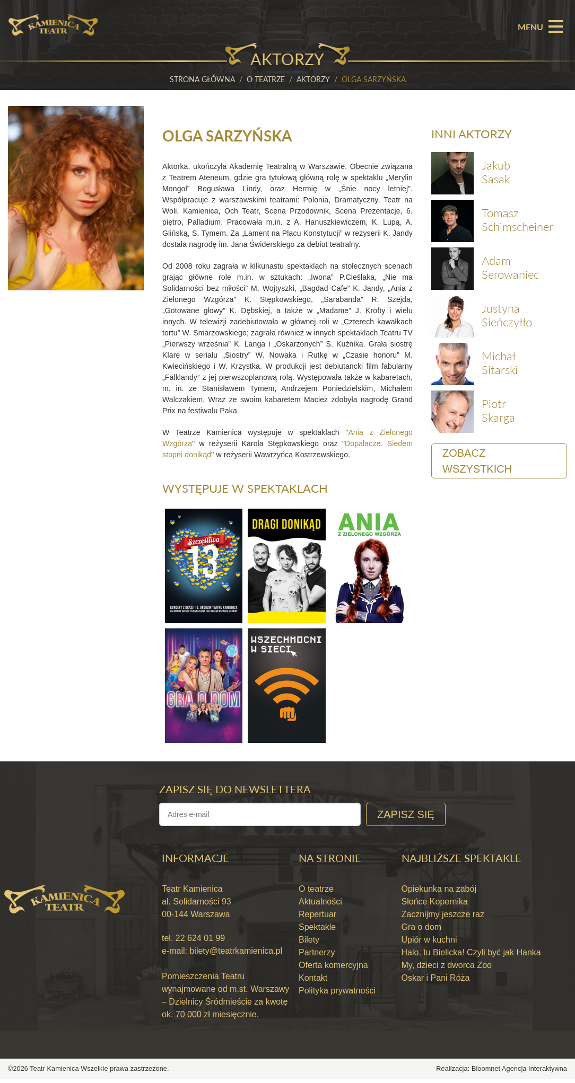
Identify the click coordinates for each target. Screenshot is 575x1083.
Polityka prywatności (337, 994)
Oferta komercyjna (333, 968)
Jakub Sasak (496, 173)
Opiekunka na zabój (439, 892)
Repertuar (317, 917)
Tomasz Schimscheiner (517, 221)
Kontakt (313, 981)
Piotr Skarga (498, 411)
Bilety (309, 943)
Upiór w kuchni (429, 943)
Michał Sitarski (500, 364)
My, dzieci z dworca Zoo (447, 968)
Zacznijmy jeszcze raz (443, 917)
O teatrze (266, 79)
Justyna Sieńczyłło (507, 316)
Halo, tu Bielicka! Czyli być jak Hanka (471, 956)
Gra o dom (422, 930)
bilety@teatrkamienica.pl (235, 954)
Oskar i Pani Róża (436, 981)
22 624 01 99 (199, 941)
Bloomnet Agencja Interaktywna (519, 1072)
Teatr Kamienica (55, 1072)
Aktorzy (313, 79)
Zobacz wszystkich (477, 462)
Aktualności (320, 905)
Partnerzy (317, 956)
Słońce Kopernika (435, 905)
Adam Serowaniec (510, 268)
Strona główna (202, 79)
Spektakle (317, 930)
